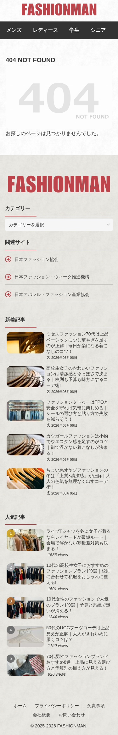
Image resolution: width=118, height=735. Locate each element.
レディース (45, 30)
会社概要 (41, 714)
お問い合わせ (72, 714)
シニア (98, 30)
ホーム (20, 705)
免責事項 (96, 705)
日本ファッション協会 (36, 259)
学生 (74, 30)
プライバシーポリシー (57, 705)
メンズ (13, 30)
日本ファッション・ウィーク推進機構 (51, 276)
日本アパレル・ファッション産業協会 (51, 294)
